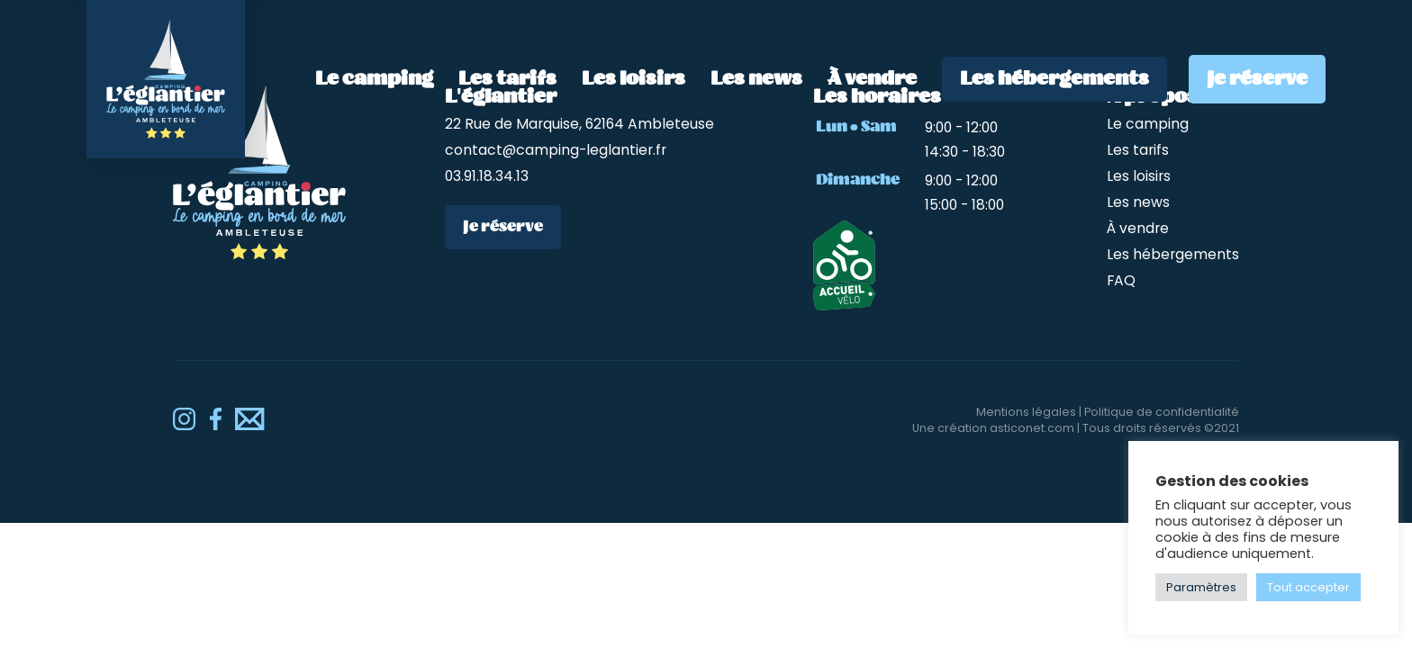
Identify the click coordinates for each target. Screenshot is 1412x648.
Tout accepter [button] (1308, 587)
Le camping (374, 79)
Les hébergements (1054, 79)
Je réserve (1257, 79)
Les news (756, 79)
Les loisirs (633, 79)
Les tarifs (507, 79)
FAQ (1121, 280)
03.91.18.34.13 (487, 175)
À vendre (872, 79)
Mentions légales (1026, 411)
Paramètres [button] (1201, 587)
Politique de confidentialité (1161, 411)
